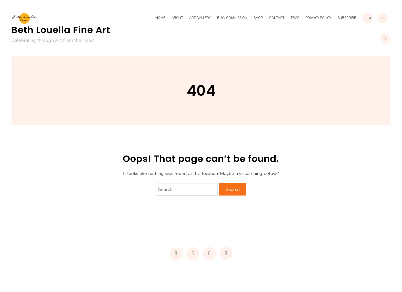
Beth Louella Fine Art (61, 29)
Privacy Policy (318, 18)
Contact (276, 18)
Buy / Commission (232, 18)
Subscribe (347, 18)
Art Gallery (200, 18)
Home (160, 18)
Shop (258, 18)
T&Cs (295, 18)
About (177, 18)
